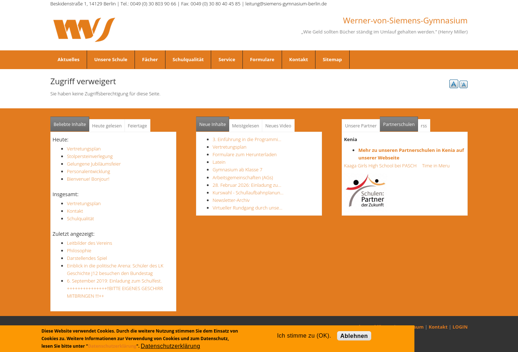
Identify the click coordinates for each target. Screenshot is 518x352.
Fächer (150, 59)
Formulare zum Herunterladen (245, 154)
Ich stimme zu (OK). (304, 336)
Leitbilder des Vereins (89, 243)
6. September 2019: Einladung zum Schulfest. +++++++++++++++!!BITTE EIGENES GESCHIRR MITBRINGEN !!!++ (115, 288)
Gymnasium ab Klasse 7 (237, 169)
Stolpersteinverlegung (90, 156)
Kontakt (298, 59)
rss (424, 126)
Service (226, 59)
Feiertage (137, 126)
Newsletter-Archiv (231, 200)
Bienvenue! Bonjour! (88, 179)
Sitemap (332, 59)
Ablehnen (354, 336)
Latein (219, 162)
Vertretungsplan (84, 148)
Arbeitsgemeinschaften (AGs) (243, 177)
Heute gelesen (107, 126)
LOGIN (460, 327)
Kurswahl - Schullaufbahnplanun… (248, 192)
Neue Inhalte (212, 124)
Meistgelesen (245, 126)
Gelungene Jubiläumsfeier (94, 164)
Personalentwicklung (88, 171)
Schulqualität (188, 59)
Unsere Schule (110, 59)
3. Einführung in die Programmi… (247, 139)
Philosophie (79, 250)
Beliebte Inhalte (70, 124)
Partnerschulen (400, 122)
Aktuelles (68, 59)
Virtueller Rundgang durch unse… (247, 207)
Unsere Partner (361, 126)
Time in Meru (435, 165)
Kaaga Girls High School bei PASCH (382, 165)
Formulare (262, 59)
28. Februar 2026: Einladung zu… (247, 185)
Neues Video (278, 126)
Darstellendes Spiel (87, 258)
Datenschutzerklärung (112, 346)
